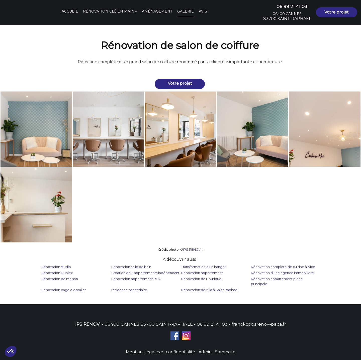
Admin (205, 351)
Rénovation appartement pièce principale (277, 281)
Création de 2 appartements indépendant (145, 273)
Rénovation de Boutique (201, 279)
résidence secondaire (129, 290)
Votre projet (336, 12)
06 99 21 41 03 (212, 324)
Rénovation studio (56, 267)
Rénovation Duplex (57, 273)
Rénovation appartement (202, 273)
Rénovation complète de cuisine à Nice (283, 267)
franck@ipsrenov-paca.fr (259, 324)
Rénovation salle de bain (131, 267)
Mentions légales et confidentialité (160, 351)
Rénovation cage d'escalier (63, 290)
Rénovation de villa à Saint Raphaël (209, 290)
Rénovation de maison (59, 279)
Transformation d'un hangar (203, 267)
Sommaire (225, 351)
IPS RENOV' (192, 249)
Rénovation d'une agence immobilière (282, 273)
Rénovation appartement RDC (136, 279)
